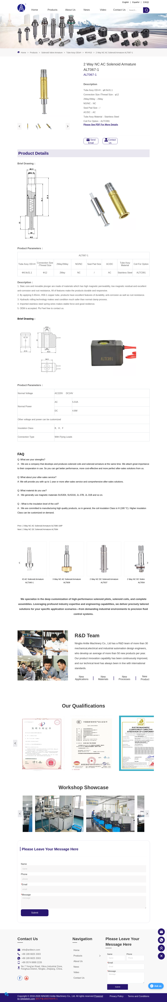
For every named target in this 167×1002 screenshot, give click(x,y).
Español (135, 2)
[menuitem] (52, 10)
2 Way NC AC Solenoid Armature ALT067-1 (114, 52)
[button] (52, 9)
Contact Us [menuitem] (119, 9)
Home (23, 52)
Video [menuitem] (103, 9)
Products (33, 52)
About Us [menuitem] (70, 9)
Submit (34, 913)
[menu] (77, 10)
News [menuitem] (87, 9)
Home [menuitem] (34, 9)
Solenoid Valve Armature (52, 52)
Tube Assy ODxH (74, 52)
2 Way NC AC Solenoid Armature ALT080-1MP (42, 526)
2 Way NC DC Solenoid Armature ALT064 (40, 529)
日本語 (146, 2)
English (125, 2)
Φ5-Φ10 (88, 52)
